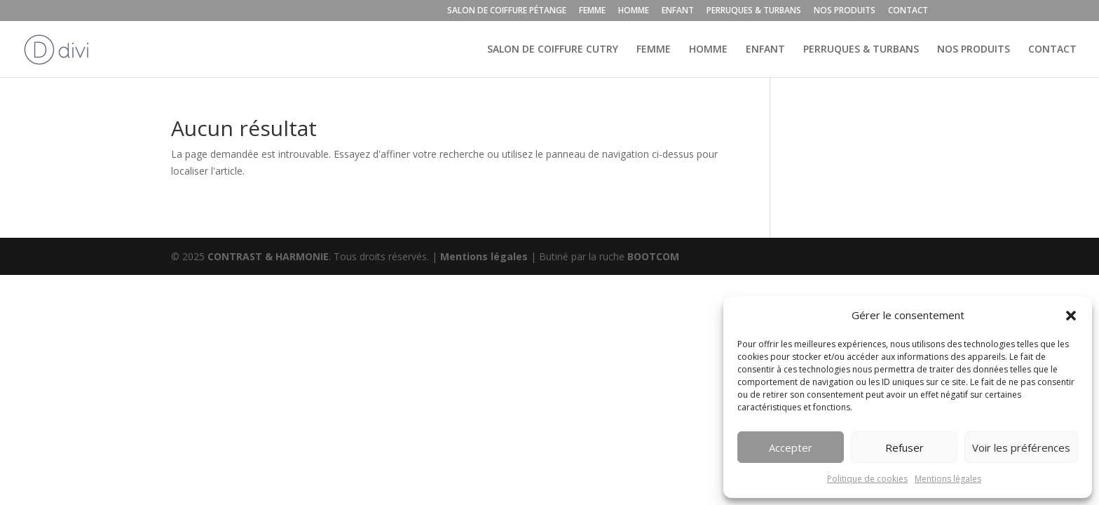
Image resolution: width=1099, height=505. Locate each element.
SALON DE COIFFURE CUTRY (552, 49)
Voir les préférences (1021, 447)
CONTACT (908, 11)
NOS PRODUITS (844, 11)
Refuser (904, 447)
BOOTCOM (653, 256)
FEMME (592, 11)
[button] (1071, 316)
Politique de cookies (867, 479)
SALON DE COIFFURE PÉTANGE (506, 11)
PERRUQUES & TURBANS (753, 11)
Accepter (790, 447)
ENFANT (678, 11)
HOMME (633, 11)
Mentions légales (948, 479)
